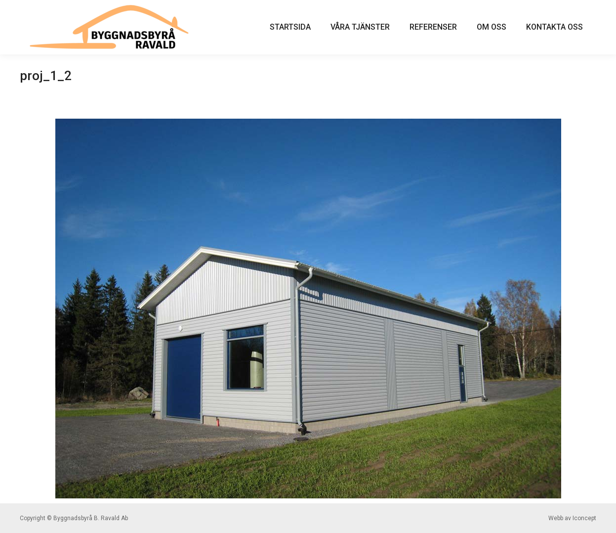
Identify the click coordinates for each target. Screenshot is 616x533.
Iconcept (584, 518)
